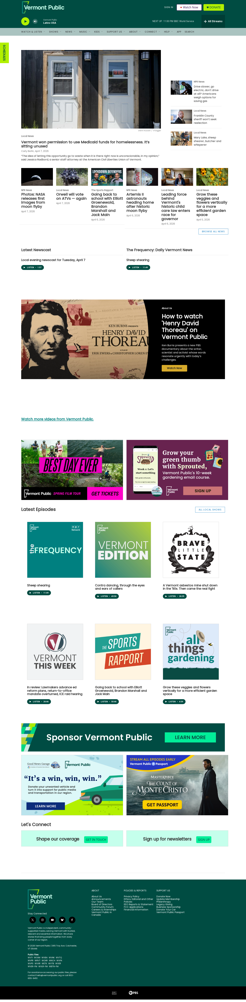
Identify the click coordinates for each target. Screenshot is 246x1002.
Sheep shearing (137, 262)
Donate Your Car (166, 912)
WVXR (37, 966)
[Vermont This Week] (55, 654)
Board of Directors (102, 907)
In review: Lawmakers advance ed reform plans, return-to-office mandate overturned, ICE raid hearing (54, 693)
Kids (97, 34)
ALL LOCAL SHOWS (210, 512)
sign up (204, 842)
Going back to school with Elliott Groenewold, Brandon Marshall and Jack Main (107, 207)
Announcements (101, 901)
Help (167, 34)
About (133, 34)
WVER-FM (32, 968)
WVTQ (59, 960)
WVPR (30, 963)
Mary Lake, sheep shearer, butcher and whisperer (207, 143)
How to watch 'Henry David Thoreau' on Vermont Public (184, 329)
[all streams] (213, 23)
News (68, 34)
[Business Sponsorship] (123, 740)
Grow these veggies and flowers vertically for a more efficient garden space (211, 207)
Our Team (97, 904)
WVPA (59, 963)
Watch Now (189, 9)
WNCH (52, 963)
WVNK (52, 960)
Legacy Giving (164, 907)
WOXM (37, 960)
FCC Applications (133, 909)
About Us (167, 310)
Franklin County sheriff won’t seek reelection (205, 121)
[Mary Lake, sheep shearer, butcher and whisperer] (181, 141)
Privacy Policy (131, 899)
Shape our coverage (57, 842)
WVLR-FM (43, 968)
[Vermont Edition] (123, 552)
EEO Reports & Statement (138, 907)
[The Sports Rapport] (123, 654)
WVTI (30, 960)
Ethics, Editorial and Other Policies (138, 903)
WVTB (51, 966)
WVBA (44, 960)
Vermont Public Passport (170, 915)
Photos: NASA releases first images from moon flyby (33, 203)
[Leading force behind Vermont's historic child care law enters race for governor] (177, 179)
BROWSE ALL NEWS (213, 234)
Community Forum (103, 909)
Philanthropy (163, 904)
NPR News (199, 84)
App (179, 34)
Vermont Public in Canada (102, 916)
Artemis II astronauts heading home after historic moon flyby (140, 205)
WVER (58, 966)
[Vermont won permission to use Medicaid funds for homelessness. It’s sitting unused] (91, 91)
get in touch (96, 842)
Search (189, 34)
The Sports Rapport (102, 192)
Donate (216, 8)
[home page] (48, 902)
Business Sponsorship (168, 909)
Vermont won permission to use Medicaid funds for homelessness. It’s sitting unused (85, 146)
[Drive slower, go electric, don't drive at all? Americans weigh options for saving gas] (181, 90)
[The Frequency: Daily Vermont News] (55, 552)
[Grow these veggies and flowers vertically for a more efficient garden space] (212, 179)
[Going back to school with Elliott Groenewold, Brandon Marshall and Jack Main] (107, 179)
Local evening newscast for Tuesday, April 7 (53, 262)
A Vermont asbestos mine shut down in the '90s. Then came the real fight (190, 589)
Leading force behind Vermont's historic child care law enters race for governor (175, 209)
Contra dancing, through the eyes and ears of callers (120, 589)
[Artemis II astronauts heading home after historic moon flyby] (142, 179)
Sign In (168, 8)
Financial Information (136, 912)
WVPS (30, 966)
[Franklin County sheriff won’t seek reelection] (181, 119)
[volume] (35, 24)
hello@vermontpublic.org (49, 977)
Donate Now (163, 899)
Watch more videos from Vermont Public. (57, 421)
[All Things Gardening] (191, 654)
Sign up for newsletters (167, 842)
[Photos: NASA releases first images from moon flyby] (37, 179)
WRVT (37, 963)
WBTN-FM (54, 968)
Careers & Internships (104, 912)
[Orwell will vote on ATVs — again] (72, 179)
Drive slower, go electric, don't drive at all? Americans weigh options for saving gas (206, 96)
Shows (53, 34)
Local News (27, 138)
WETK (44, 966)
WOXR (45, 963)
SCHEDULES (4, 55)
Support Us (114, 34)
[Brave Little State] (191, 552)
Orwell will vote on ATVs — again (71, 199)
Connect (151, 34)
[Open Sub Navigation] (44, 34)
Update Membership (168, 901)
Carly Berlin (27, 153)
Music (83, 34)
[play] (25, 24)
